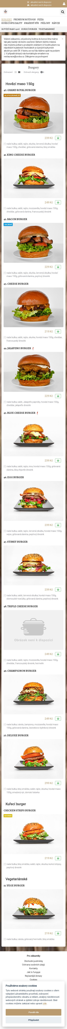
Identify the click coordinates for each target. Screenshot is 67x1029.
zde (45, 1003)
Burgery (6, 19)
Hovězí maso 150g (10, 29)
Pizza (40, 19)
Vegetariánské (47, 29)
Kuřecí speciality (11, 23)
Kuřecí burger (29, 29)
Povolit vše (34, 1012)
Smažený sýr (31, 23)
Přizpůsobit (33, 1020)
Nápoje (56, 23)
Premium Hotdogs (25, 19)
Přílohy (45, 23)
